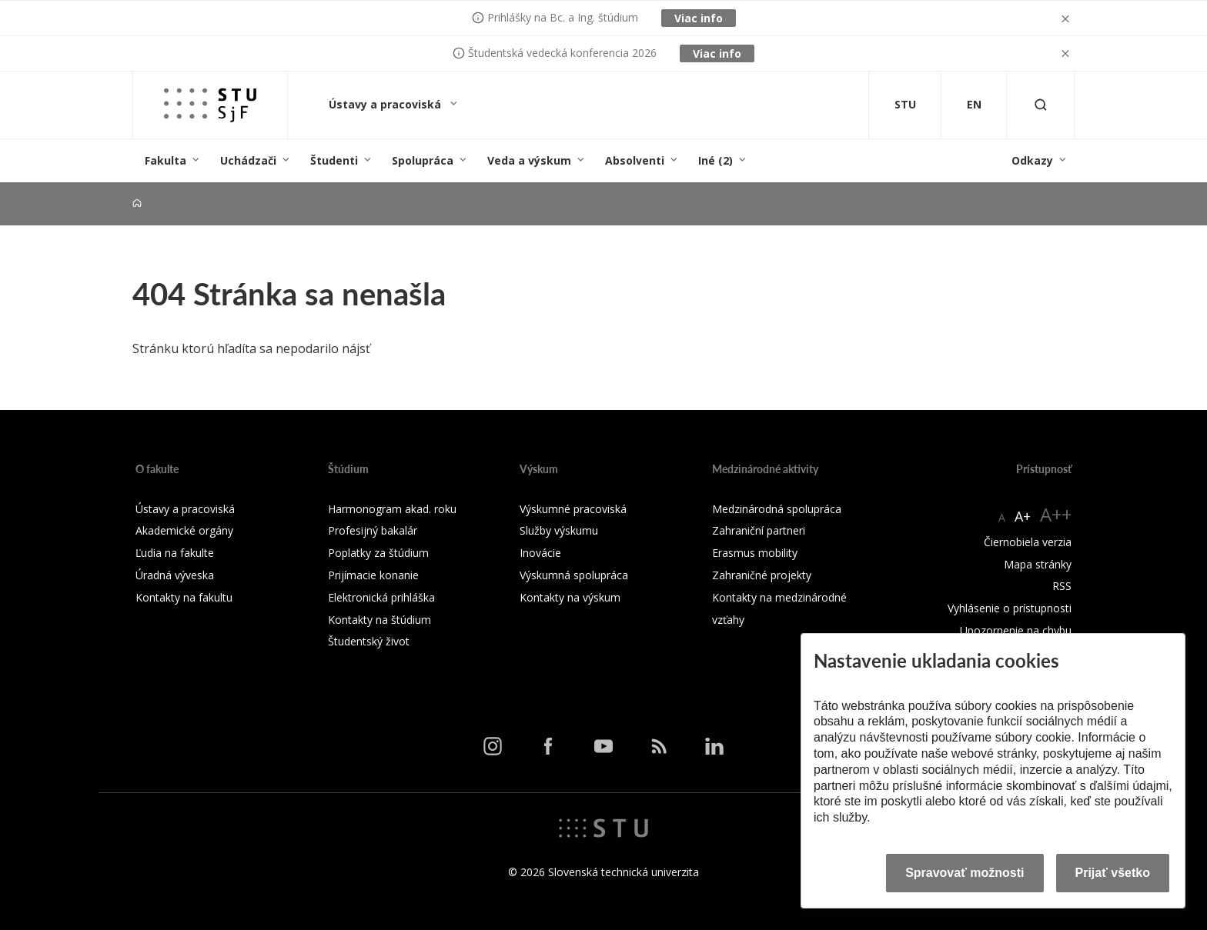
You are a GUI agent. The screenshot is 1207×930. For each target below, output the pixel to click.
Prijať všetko (1113, 872)
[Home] (137, 203)
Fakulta (165, 160)
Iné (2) (715, 160)
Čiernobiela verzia (1028, 542)
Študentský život (369, 641)
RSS (1062, 585)
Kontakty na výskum (570, 597)
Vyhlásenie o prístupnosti (1010, 608)
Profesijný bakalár (372, 530)
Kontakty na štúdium (379, 619)
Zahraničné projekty (761, 575)
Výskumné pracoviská (573, 509)
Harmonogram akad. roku (392, 509)
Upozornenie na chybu (1016, 630)
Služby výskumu (559, 530)
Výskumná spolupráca (574, 575)
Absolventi (634, 160)
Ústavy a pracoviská (386, 104)
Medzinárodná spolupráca (776, 509)
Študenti (334, 160)
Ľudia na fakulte (174, 552)
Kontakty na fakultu (183, 597)
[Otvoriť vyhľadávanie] (1041, 105)
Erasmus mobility (754, 552)
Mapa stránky (1038, 564)
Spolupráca (422, 160)
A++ (1056, 514)
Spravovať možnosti (964, 872)
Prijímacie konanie (373, 575)
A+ (1023, 516)
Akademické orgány (184, 530)
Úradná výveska (174, 575)
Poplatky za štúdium (378, 552)
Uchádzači (248, 160)
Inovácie (540, 552)
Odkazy (1032, 160)
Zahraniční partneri (758, 530)
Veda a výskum (529, 160)
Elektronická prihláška (381, 597)
